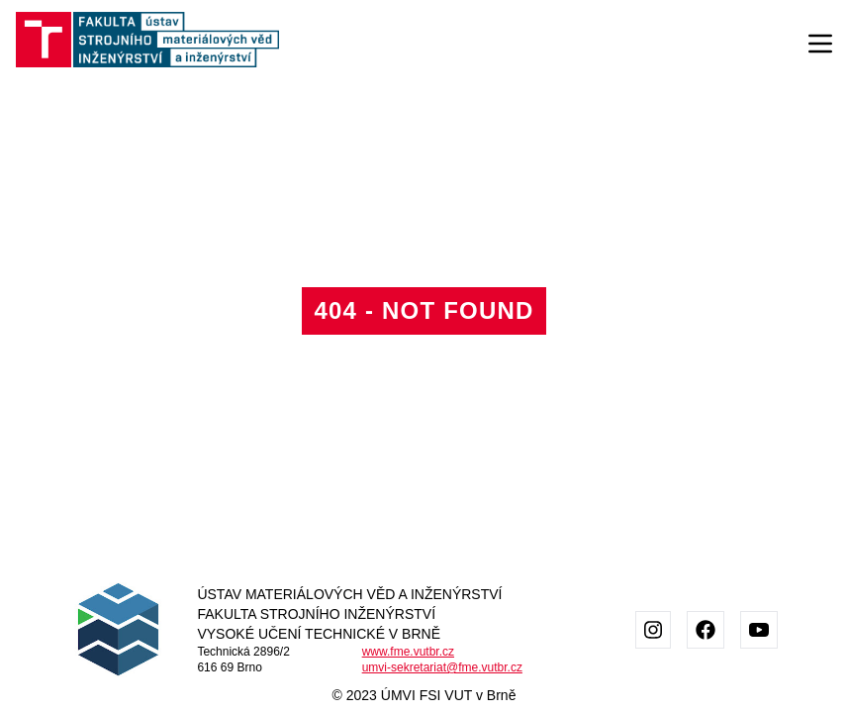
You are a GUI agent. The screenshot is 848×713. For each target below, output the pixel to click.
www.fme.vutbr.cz (408, 652)
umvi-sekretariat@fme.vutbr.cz (442, 667)
